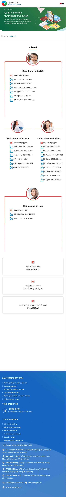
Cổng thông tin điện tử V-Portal (14, 389)
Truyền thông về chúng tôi (12, 434)
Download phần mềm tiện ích (13, 440)
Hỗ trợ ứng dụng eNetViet (12, 427)
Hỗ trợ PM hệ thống (10, 424)
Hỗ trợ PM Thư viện (10, 430)
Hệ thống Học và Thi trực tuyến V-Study (17, 396)
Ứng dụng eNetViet (10, 386)
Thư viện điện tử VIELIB (12, 392)
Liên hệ (12, 36)
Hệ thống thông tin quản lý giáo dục (15, 383)
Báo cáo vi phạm (9, 437)
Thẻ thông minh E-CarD (11, 399)
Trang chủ (4, 36)
